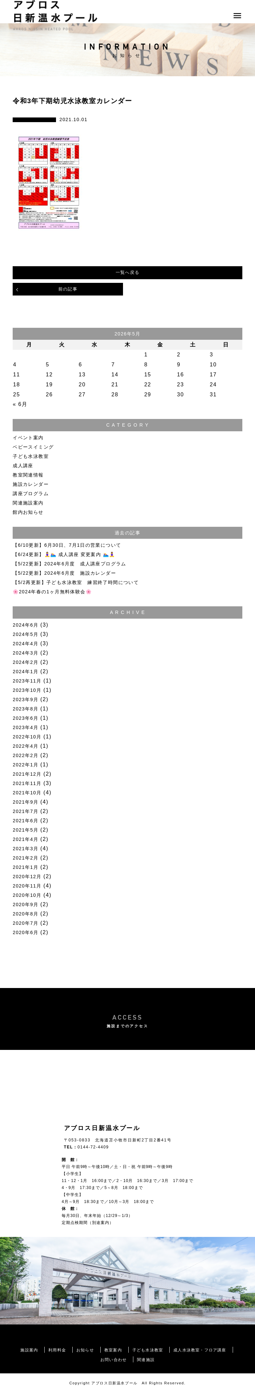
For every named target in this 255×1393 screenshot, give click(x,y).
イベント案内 (28, 437)
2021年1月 (25, 867)
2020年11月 (27, 886)
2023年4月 (25, 727)
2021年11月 (27, 783)
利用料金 (57, 1350)
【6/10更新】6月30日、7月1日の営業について (67, 545)
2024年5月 (25, 634)
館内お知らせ (28, 512)
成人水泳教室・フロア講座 (199, 1350)
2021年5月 (25, 830)
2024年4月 (25, 643)
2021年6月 (25, 820)
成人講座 (23, 465)
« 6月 (20, 404)
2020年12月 (27, 876)
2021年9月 (25, 802)
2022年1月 (25, 764)
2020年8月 (25, 913)
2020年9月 (25, 904)
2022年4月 (25, 746)
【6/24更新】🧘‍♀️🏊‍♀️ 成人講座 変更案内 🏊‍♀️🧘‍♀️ (64, 554)
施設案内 (29, 1350)
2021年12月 (27, 774)
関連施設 (146, 1359)
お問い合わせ (113, 1359)
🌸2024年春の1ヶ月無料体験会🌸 (52, 591)
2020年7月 (25, 923)
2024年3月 (25, 653)
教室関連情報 (28, 475)
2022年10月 (27, 736)
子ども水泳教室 (31, 456)
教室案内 (113, 1350)
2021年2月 (25, 858)
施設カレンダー (31, 484)
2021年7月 (25, 811)
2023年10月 (27, 690)
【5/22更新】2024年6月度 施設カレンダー (64, 573)
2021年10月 (27, 792)
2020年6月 (25, 932)
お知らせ (85, 1350)
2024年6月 (25, 625)
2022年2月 (25, 755)
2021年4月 (25, 839)
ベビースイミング (33, 447)
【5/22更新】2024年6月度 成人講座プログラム (69, 563)
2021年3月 (25, 848)
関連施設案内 (28, 502)
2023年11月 (27, 681)
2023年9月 (25, 699)
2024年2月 (25, 662)
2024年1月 (25, 671)
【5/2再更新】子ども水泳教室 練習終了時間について (76, 582)
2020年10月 (27, 895)
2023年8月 (25, 708)
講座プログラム (31, 493)
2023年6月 (25, 718)
